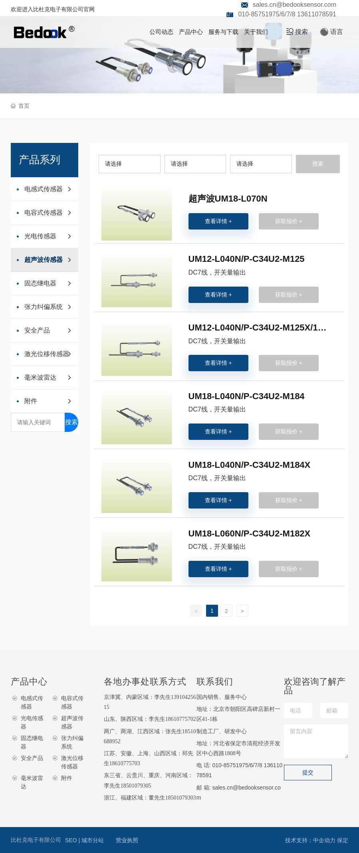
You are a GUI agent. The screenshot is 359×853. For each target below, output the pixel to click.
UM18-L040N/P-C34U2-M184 (246, 396)
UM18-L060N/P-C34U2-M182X (249, 533)
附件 (66, 778)
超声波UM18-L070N (228, 199)
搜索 (71, 422)
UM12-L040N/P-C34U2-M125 (246, 259)
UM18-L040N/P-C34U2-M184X (249, 465)
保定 (342, 840)
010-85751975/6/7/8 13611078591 (287, 14)
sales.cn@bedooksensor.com (294, 4)
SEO (71, 840)
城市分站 (92, 840)
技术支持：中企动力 (310, 840)
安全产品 (32, 758)
